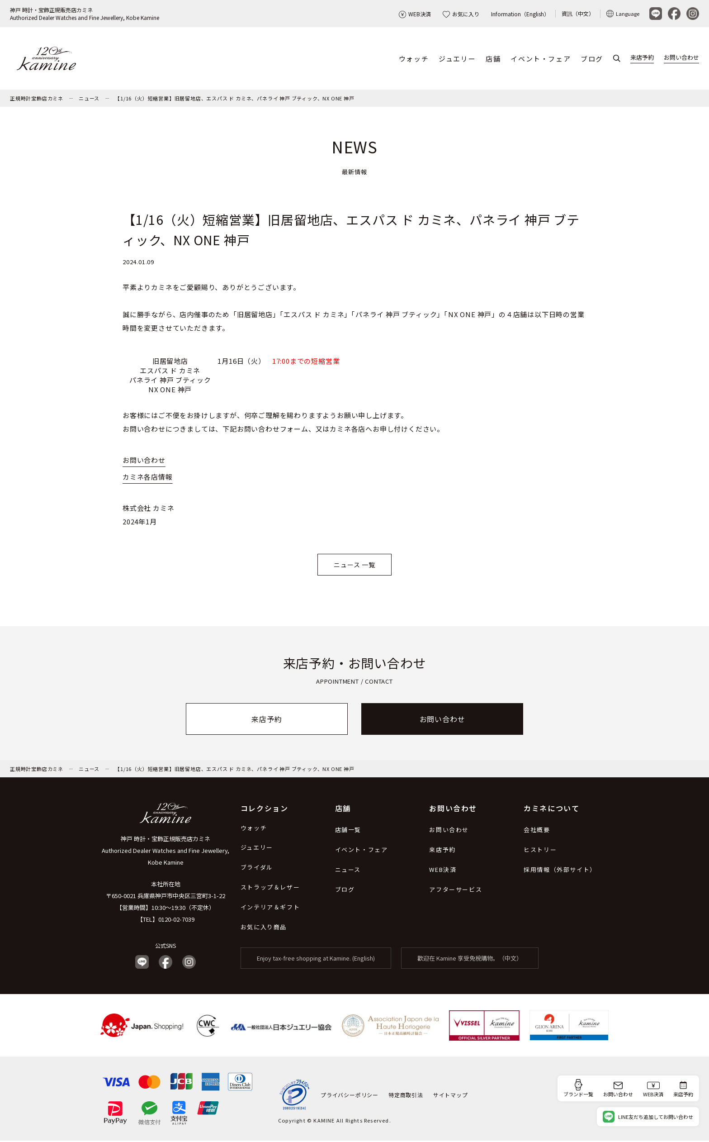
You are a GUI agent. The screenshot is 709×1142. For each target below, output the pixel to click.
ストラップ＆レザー (270, 888)
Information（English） (520, 14)
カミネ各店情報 (148, 478)
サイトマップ (450, 1095)
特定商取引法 (405, 1095)
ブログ (592, 59)
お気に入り (461, 14)
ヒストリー (540, 851)
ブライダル (257, 868)
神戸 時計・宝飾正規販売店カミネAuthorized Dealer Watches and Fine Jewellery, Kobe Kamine (84, 13)
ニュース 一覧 (354, 565)
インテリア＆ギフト (270, 908)
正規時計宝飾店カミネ (36, 99)
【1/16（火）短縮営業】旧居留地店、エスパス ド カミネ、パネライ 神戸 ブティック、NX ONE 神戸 (234, 99)
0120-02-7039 (176, 920)
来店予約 (642, 58)
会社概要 (537, 831)
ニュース (89, 99)
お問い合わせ (681, 58)
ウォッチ (414, 59)
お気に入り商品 (264, 928)
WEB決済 (415, 14)
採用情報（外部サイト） (560, 870)
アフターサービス (455, 890)
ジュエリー (457, 59)
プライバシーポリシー (349, 1095)
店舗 (493, 59)
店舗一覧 (348, 831)
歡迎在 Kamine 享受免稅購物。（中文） (469, 959)
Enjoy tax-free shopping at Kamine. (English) (316, 959)
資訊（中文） (578, 13)
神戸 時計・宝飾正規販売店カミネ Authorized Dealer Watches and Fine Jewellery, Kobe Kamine (165, 852)
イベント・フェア (540, 59)
